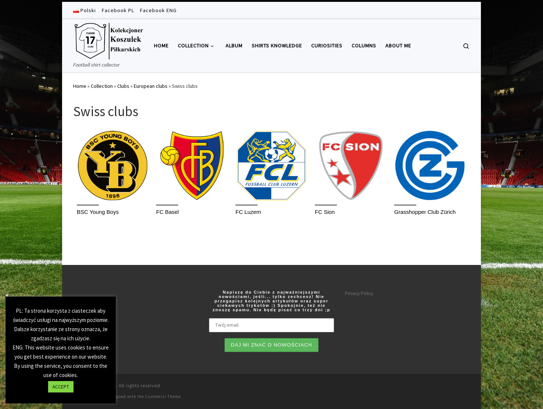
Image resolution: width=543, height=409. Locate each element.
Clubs (123, 86)
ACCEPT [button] (61, 387)
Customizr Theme (163, 396)
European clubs (151, 86)
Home (79, 86)
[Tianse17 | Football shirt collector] (108, 40)
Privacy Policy (359, 293)
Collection (102, 86)
